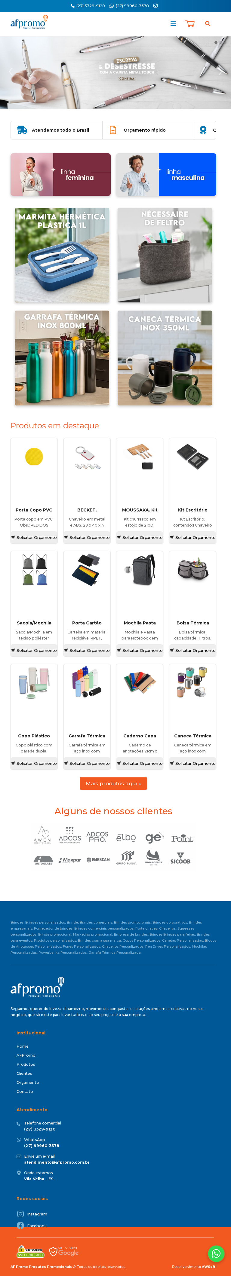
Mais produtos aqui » (113, 783)
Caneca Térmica (192, 736)
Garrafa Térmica (87, 736)
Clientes (24, 1073)
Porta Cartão (87, 623)
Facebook (37, 1226)
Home (23, 1046)
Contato (25, 1091)
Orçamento (28, 1082)
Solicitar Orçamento (34, 537)
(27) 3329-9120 (88, 6)
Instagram (37, 1214)
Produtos (26, 1064)
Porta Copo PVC (34, 510)
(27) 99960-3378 (132, 6)
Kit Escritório (193, 510)
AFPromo (26, 1055)
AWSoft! (209, 1267)
